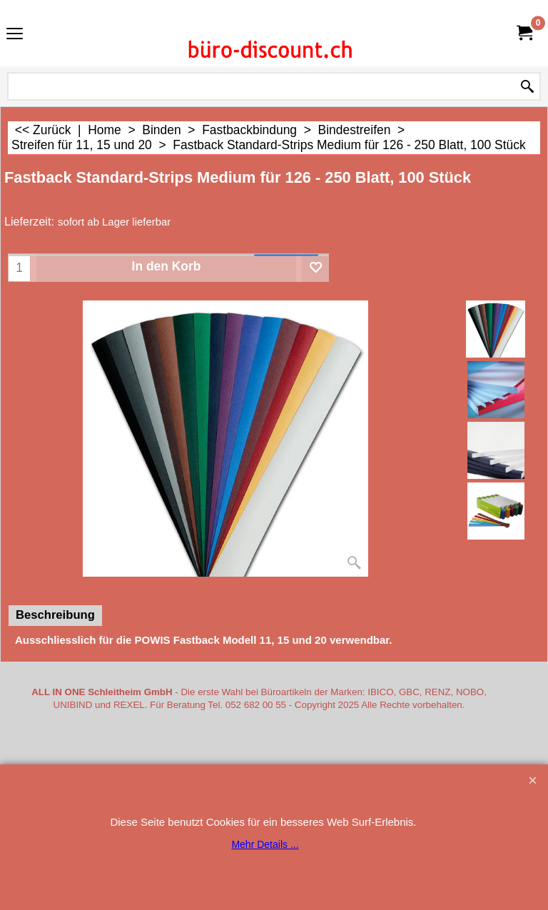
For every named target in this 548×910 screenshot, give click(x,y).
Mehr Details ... (264, 844)
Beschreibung (55, 615)
